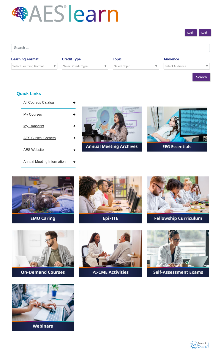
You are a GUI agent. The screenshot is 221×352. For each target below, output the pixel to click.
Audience (171, 59)
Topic (117, 59)
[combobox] (31, 66)
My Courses (33, 114)
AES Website (34, 150)
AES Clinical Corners (40, 138)
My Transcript (34, 126)
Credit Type (71, 59)
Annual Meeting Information (45, 161)
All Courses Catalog (39, 102)
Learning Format (24, 59)
